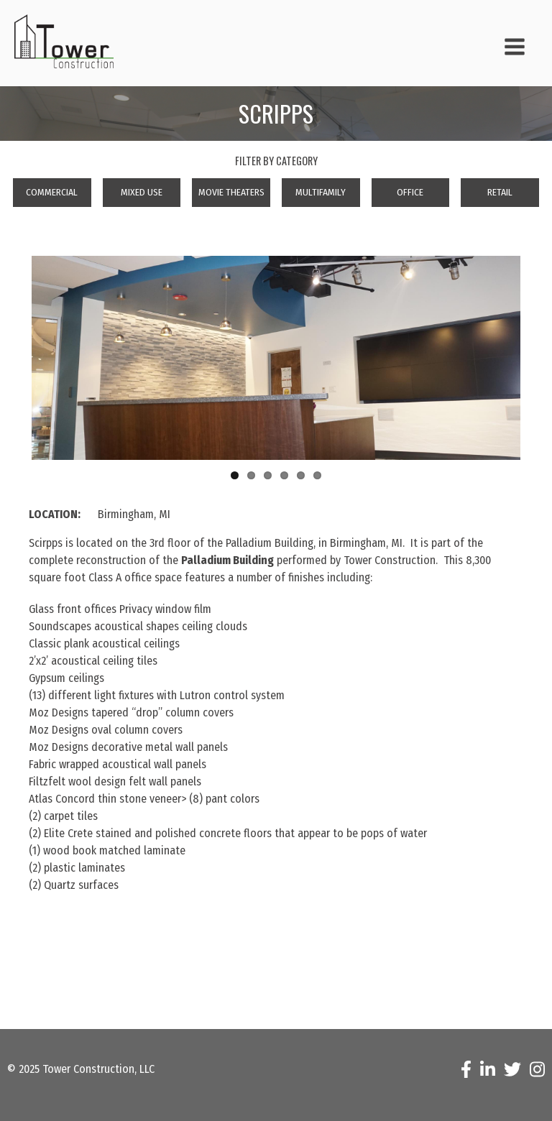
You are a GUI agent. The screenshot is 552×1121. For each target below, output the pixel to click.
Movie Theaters (231, 192)
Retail (499, 192)
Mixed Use (141, 192)
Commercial (52, 192)
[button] (506, 49)
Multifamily (320, 192)
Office (410, 192)
